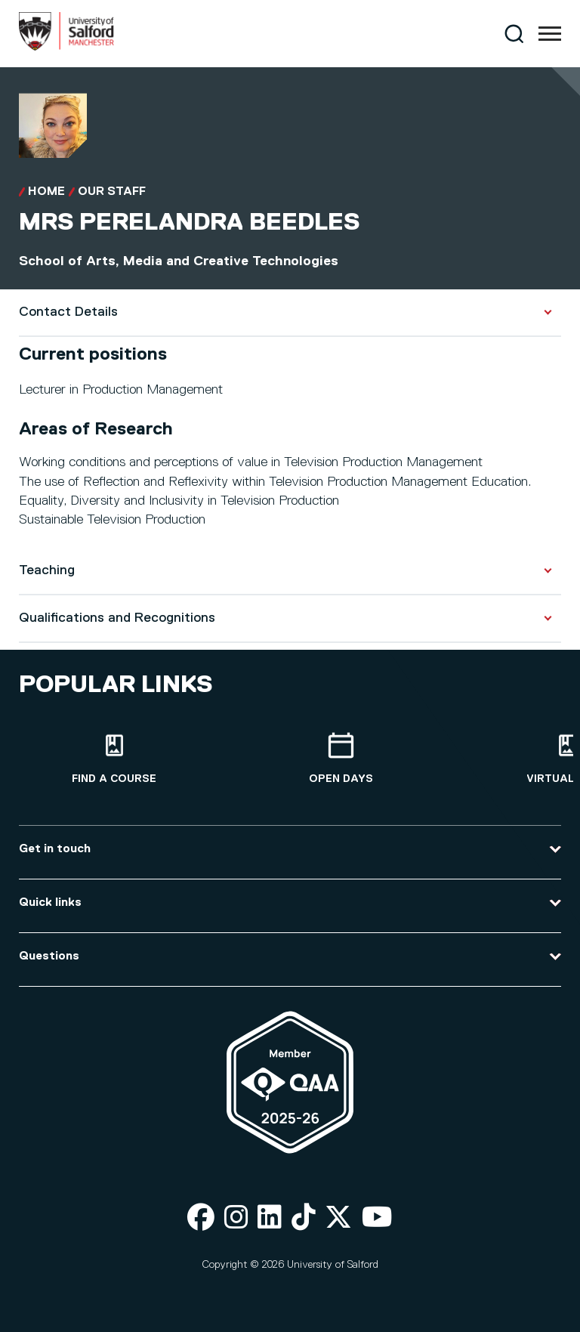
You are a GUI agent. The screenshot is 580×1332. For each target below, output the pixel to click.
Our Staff (112, 192)
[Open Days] (340, 759)
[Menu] (549, 34)
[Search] (513, 33)
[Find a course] (114, 759)
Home (46, 192)
